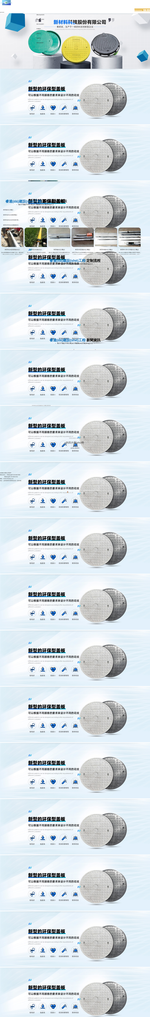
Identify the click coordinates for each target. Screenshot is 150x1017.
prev (1, 12)
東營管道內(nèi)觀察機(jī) (10, 215)
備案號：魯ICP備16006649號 (75, 492)
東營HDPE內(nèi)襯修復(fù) (10, 225)
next (3, 12)
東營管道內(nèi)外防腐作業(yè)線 (11, 220)
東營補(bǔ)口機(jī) (8, 210)
